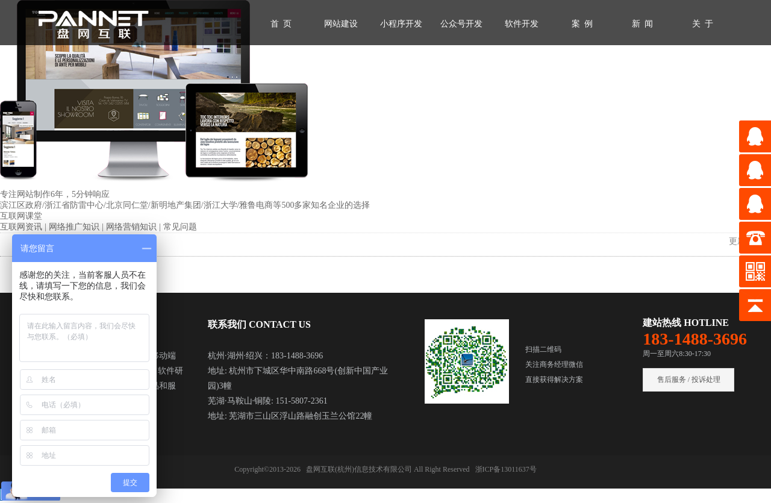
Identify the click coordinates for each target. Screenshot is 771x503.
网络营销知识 (132, 226)
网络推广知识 (75, 226)
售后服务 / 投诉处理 (688, 379)
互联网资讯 (22, 226)
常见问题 (180, 226)
